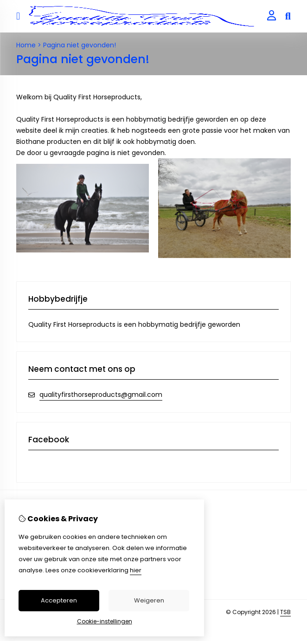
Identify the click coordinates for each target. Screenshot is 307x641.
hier (135, 570)
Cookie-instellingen (104, 621)
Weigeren (149, 600)
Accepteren (59, 600)
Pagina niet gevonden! (79, 45)
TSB (285, 612)
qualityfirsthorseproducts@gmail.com (100, 394)
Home (26, 45)
